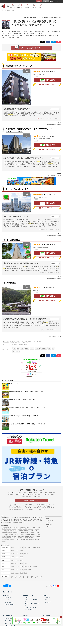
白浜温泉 (4, 536)
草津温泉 (25, 529)
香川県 (17, 573)
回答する (39, 1)
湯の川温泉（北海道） (25, 527)
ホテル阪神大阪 (13, 240)
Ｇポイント (49, 526)
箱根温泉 (4, 539)
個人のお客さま (7, 592)
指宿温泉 (4, 541)
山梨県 (12, 556)
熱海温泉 (37, 539)
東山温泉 (9, 529)
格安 (49, 348)
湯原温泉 (4, 537)
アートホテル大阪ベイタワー (18, 189)
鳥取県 (12, 569)
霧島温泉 (20, 537)
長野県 (17, 556)
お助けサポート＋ (29, 597)
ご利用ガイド (50, 522)
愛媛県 (21, 573)
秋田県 (29, 547)
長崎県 (20, 577)
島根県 (17, 569)
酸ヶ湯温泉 (25, 537)
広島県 (25, 569)
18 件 (53, 287)
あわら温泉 (4, 534)
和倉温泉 (32, 532)
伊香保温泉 (30, 529)
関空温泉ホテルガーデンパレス (19, 66)
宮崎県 (32, 577)
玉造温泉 (32, 536)
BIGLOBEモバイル (9, 602)
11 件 (53, 194)
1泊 (53, 348)
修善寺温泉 (15, 532)
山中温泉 (37, 532)
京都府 (17, 566)
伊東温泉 (10, 532)
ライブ (32, 348)
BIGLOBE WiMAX (9, 604)
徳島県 (12, 573)
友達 (14, 348)
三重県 (25, 563)
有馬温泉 (39, 534)
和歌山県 (35, 566)
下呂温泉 (16, 534)
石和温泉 (37, 530)
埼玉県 (12, 553)
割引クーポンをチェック (47, 84)
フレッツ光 (8, 623)
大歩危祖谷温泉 (24, 539)
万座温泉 (37, 529)
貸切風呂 (44, 348)
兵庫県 (25, 566)
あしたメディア (49, 602)
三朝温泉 (27, 536)
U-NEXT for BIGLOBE (30, 607)
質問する (46, 1)
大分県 (28, 577)
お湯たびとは (50, 520)
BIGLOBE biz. (8, 618)
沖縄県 (41, 577)
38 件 (53, 244)
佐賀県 (16, 577)
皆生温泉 (38, 536)
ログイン (59, 1)
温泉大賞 (47, 597)
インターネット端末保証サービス (32, 600)
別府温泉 (9, 537)
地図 (36, 76)
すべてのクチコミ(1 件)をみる (54, 278)
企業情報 (25, 616)
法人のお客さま (7, 616)
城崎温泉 (33, 534)
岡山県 (21, 569)
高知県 (25, 573)
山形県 (34, 547)
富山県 (12, 560)
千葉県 (17, 553)
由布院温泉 (31, 539)
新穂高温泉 (27, 534)
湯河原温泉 (4, 532)
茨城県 (21, 550)
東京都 (21, 553)
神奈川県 (26, 553)
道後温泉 (14, 536)
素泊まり (38, 348)
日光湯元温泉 (38, 537)
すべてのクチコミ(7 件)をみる (54, 124)
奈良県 (29, 566)
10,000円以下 (16, 351)
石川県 (17, 560)
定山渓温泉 (4, 527)
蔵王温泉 (14, 529)
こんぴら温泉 (21, 536)
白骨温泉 (26, 530)
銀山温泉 (20, 529)
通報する (59, 122)
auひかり (7, 600)
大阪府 (26, 348)
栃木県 (12, 550)
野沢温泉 (21, 530)
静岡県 (12, 563)
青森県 (17, 547)
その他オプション (29, 609)
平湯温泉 (22, 534)
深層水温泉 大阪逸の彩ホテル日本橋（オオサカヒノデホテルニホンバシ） (29, 130)
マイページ (53, 1)
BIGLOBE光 (8, 597)
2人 (18, 348)
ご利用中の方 (46, 616)
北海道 (12, 547)
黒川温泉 (14, 537)
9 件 (53, 136)
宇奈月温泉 (10, 534)
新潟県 (21, 556)
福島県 (38, 547)
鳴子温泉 (38, 527)
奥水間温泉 (11, 283)
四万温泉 (4, 530)
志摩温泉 (17, 539)
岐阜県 (17, 563)
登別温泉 (10, 527)
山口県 (29, 569)
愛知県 (21, 563)
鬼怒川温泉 (9, 530)
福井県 (21, 560)
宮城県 (25, 547)
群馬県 (17, 550)
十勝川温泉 (15, 527)
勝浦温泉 (9, 536)
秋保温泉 (4, 529)
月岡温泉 (31, 530)
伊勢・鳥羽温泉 (10, 539)
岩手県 (21, 547)
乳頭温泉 (33, 527)
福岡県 (12, 577)
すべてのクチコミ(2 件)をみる (54, 175)
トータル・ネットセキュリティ (32, 604)
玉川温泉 (31, 537)
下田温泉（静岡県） (24, 532)
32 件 (53, 71)
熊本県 (24, 577)
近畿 (22, 348)
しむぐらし (48, 600)
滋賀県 (12, 566)
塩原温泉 (15, 530)
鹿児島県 (36, 577)
